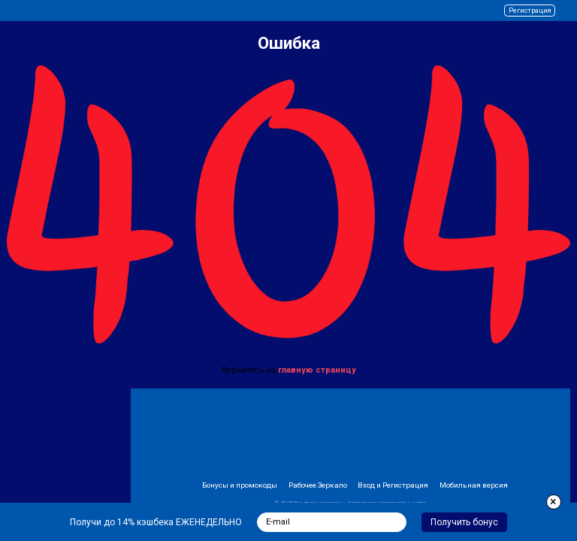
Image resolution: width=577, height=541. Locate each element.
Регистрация (530, 10)
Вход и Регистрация (393, 485)
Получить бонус (464, 522)
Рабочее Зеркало (317, 485)
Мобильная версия (474, 485)
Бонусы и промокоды (239, 485)
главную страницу (317, 370)
